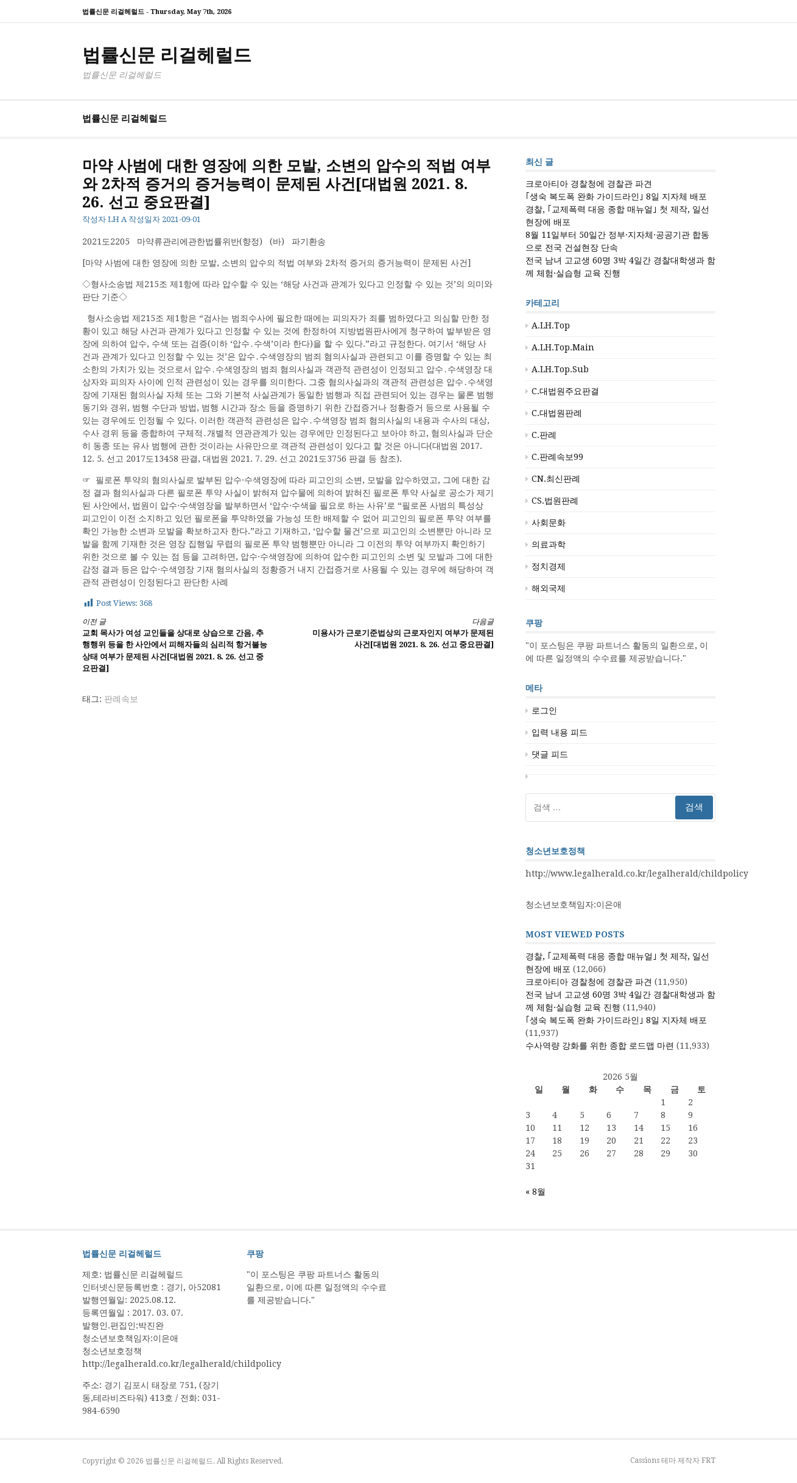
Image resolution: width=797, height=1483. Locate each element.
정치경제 (549, 566)
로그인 (544, 710)
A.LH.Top (551, 325)
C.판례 (544, 435)
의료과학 (549, 544)
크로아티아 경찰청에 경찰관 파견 (588, 184)
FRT (708, 1460)
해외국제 (549, 588)
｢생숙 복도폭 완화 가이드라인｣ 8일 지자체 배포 (616, 196)
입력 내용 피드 (560, 732)
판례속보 (121, 699)
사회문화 (549, 522)
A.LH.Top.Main (563, 347)
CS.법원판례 (555, 500)
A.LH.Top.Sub (560, 369)
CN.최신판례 (556, 479)
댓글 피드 (550, 754)
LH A (117, 219)
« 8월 (535, 1191)
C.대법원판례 (557, 413)
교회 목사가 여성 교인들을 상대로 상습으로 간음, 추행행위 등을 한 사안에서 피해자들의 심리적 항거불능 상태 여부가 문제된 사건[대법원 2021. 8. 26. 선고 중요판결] (174, 644)
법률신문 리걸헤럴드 (166, 55)
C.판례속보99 (557, 457)
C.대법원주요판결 (565, 391)
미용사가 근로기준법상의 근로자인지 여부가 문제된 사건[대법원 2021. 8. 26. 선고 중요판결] (400, 633)
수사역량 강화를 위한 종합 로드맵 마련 (599, 1046)
